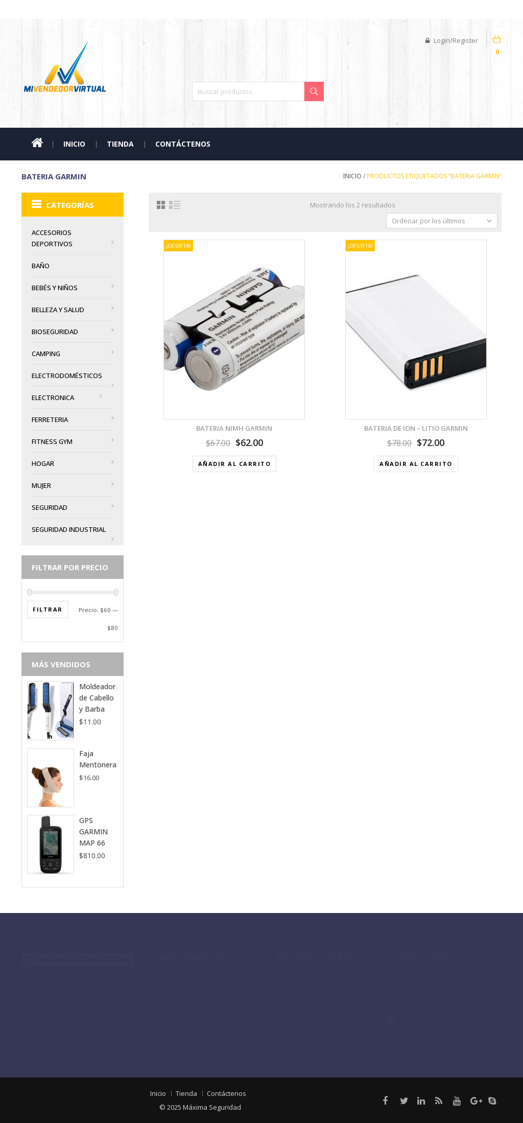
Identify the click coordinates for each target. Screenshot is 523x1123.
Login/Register (451, 40)
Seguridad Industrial (69, 529)
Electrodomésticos (67, 375)
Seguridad (49, 507)
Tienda (120, 144)
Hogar (43, 463)
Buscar (314, 91)
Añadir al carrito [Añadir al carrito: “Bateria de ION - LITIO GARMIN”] (416, 463)
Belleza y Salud (58, 309)
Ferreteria (50, 419)
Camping (46, 353)
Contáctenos (182, 144)
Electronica (53, 397)
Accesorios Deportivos (52, 238)
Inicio (74, 144)
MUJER (41, 485)
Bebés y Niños (55, 287)
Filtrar (48, 609)
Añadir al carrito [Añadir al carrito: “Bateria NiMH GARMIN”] (234, 463)
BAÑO (41, 265)
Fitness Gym (52, 441)
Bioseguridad (55, 331)
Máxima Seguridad (208, 1107)
